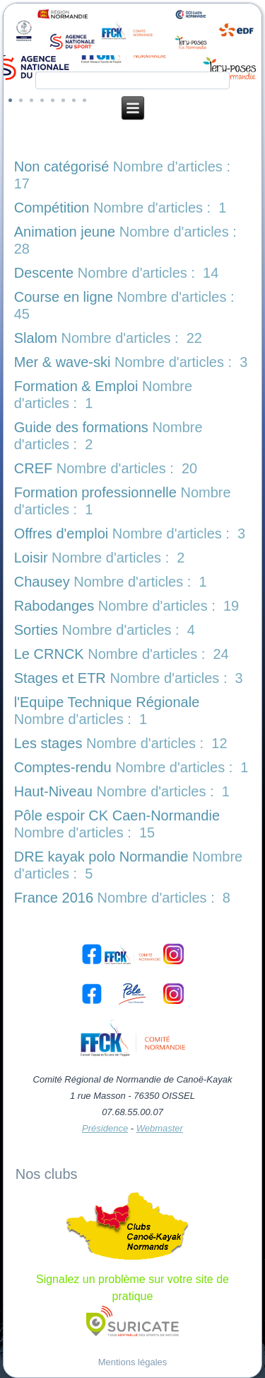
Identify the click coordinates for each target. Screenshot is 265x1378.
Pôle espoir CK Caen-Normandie (117, 815)
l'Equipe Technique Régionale (107, 702)
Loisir (31, 557)
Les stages (48, 743)
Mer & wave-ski (62, 362)
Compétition (52, 207)
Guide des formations (81, 427)
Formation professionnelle (95, 492)
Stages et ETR (60, 678)
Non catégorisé (62, 166)
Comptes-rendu (63, 767)
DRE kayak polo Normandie (101, 856)
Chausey (42, 581)
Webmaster (159, 1128)
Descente (44, 273)
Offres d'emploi (61, 533)
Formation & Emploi (76, 386)
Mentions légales (132, 1362)
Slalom (35, 338)
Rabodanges (54, 606)
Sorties (36, 630)
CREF (33, 468)
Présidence (105, 1128)
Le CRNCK (49, 654)
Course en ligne (63, 297)
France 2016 (53, 897)
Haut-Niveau (53, 791)
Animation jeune (64, 231)
